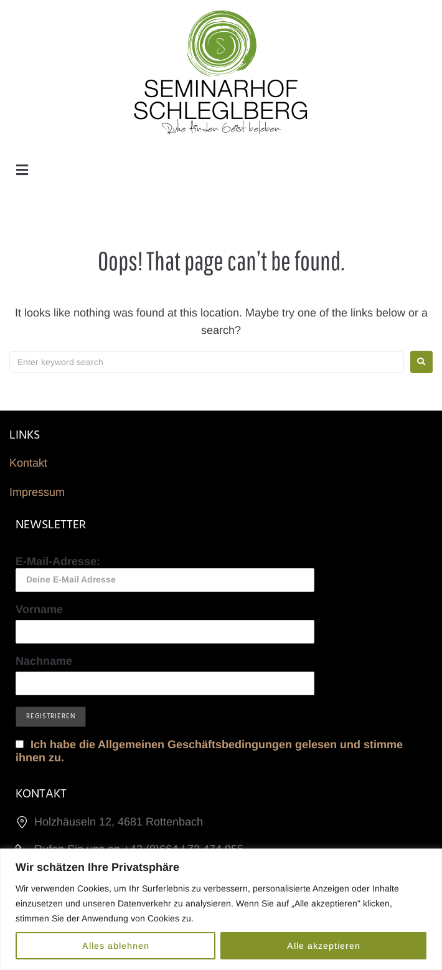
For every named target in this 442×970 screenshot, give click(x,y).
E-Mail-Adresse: (165, 573)
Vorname (39, 609)
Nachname (44, 661)
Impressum (37, 492)
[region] (221, 909)
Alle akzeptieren (323, 946)
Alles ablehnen (115, 946)
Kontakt (28, 463)
